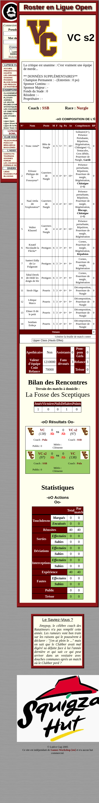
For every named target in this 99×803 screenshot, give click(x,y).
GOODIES (8, 158)
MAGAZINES (9, 147)
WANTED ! (8, 113)
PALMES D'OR (10, 104)
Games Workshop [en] (63, 750)
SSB (45, 108)
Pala (44, 439)
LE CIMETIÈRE (10, 111)
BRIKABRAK (9, 145)
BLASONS (8, 176)
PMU (5, 118)
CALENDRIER (9, 95)
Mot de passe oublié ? (16, 56)
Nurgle (82, 108)
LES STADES (9, 116)
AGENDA (7, 100)
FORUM (7, 160)
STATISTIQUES (10, 107)
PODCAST (8, 143)
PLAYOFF (8, 97)
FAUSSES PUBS (11, 174)
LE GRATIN (8, 102)
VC (42, 430)
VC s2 (73, 430)
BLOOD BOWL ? (11, 82)
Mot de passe (16, 38)
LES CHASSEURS (11, 109)
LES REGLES (9, 84)
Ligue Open (8, 121)
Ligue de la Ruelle (11, 125)
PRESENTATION (11, 71)
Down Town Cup (11, 128)
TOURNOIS (8, 156)
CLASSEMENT (10, 93)
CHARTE (7, 73)
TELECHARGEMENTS (12, 140)
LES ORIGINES (10, 75)
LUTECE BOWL (12, 132)
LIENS (6, 171)
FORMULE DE (9, 165)
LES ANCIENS (10, 163)
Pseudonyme (16, 29)
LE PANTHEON (10, 87)
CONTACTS (8, 154)
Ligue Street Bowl (11, 123)
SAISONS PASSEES (8, 78)
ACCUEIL (7, 68)
